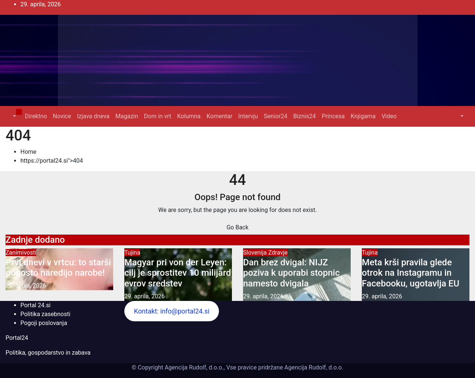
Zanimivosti (21, 252)
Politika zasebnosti (45, 314)
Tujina (132, 252)
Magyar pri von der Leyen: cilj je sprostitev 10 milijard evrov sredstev (177, 273)
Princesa (333, 116)
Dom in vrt (157, 116)
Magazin (126, 116)
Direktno (36, 116)
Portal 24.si (35, 305)
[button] (14, 116)
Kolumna (188, 116)
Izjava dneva (93, 116)
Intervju (248, 116)
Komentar (219, 116)
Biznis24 (304, 116)
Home (28, 151)
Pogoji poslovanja (43, 322)
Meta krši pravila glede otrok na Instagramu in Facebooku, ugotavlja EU (410, 273)
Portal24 (17, 337)
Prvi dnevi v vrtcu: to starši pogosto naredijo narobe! (58, 267)
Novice (62, 116)
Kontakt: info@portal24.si (171, 311)
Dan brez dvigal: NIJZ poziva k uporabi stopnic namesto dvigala (291, 273)
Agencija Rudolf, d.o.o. (313, 367)
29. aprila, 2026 (26, 285)
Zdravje (278, 252)
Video (389, 116)
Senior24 (275, 116)
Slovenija (255, 252)
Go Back (237, 227)
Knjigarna (363, 116)
